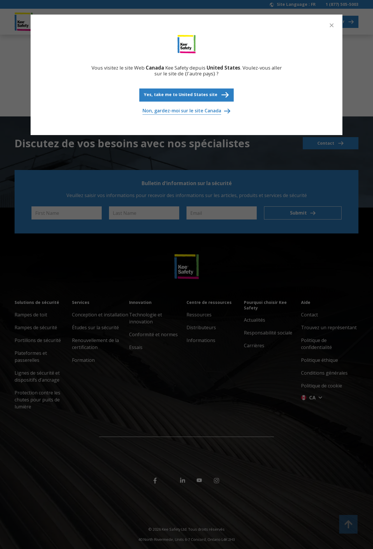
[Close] (331, 25)
